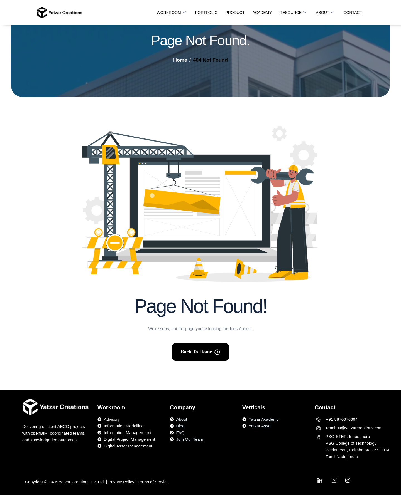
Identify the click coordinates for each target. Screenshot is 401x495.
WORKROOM (171, 12)
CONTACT (352, 12)
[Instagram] (348, 482)
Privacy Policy (121, 481)
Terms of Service (154, 481)
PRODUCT (234, 12)
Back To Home (196, 352)
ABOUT (325, 12)
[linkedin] (320, 482)
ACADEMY (262, 12)
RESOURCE (293, 12)
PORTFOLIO (206, 12)
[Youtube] (334, 482)
